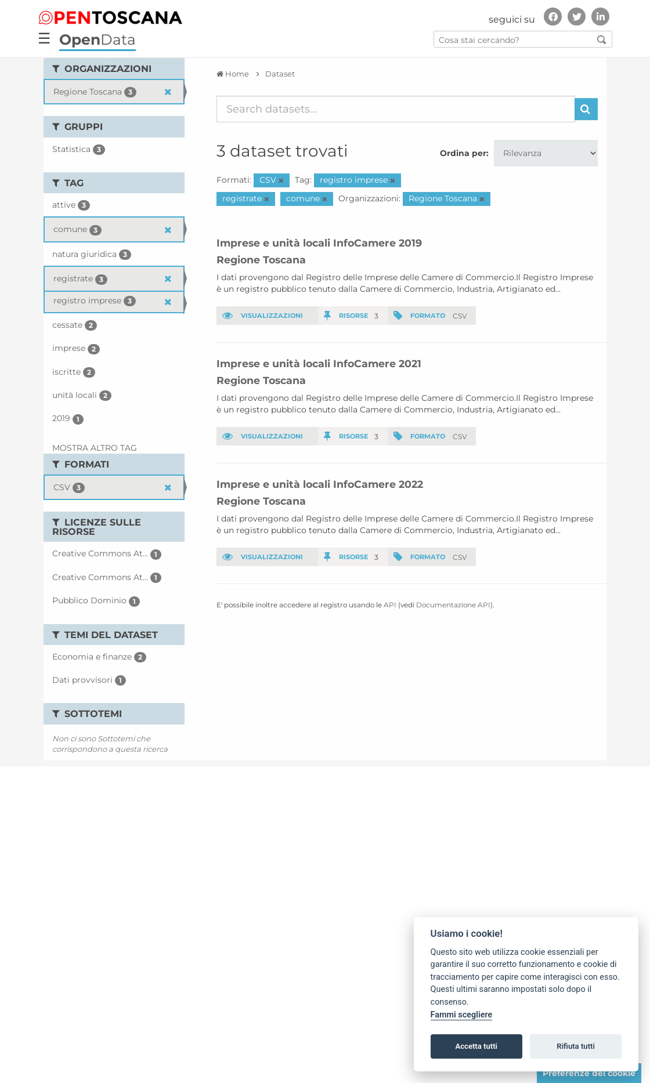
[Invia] (586, 109)
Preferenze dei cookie (589, 1073)
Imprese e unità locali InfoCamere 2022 (319, 484)
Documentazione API (453, 604)
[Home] (232, 73)
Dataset (280, 73)
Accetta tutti (476, 1046)
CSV (460, 315)
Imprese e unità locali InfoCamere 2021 (318, 363)
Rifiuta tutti (576, 1046)
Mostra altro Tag (94, 448)
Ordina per (463, 153)
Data (97, 39)
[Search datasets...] (396, 109)
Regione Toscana (261, 259)
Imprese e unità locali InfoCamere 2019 (319, 243)
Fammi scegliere (462, 1015)
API (390, 604)
